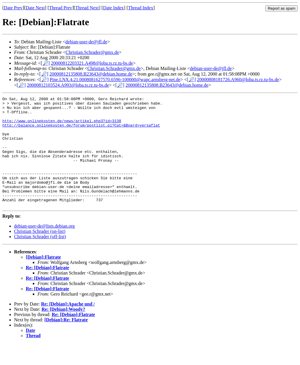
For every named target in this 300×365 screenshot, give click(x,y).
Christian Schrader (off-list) (40, 258)
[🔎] (45, 63)
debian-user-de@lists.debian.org (44, 247)
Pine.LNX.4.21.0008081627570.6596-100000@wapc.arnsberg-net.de (115, 79)
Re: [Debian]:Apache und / (68, 325)
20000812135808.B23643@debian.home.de (91, 73)
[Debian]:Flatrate (43, 279)
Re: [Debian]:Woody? (63, 331)
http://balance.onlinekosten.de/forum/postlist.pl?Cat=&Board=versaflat (81, 131)
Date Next (35, 7)
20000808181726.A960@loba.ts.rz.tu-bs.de (238, 79)
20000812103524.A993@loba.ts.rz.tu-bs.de (68, 85)
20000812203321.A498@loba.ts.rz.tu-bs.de (92, 63)
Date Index (113, 7)
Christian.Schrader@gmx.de (92, 52)
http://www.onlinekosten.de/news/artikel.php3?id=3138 (61, 126)
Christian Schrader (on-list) (39, 253)
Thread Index (140, 7)
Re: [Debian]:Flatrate (47, 289)
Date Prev (13, 7)
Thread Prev (60, 7)
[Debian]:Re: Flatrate (66, 341)
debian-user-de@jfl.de (86, 41)
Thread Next (87, 7)
